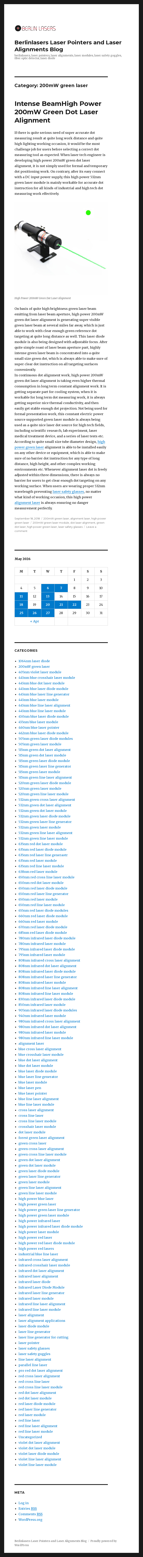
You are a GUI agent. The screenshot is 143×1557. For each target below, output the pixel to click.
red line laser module (35, 1431)
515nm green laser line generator (44, 766)
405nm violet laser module (39, 672)
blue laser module (32, 1082)
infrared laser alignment (38, 1276)
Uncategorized (30, 1437)
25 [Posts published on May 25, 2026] (21, 613)
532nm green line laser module (43, 838)
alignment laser (27, 503)
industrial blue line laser (38, 1254)
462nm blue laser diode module (43, 733)
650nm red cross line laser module (46, 877)
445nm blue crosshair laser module (46, 678)
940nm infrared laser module (42, 1016)
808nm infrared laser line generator (47, 977)
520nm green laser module (39, 788)
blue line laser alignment (38, 1099)
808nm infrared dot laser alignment (47, 966)
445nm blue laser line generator (44, 694)
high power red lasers (36, 1249)
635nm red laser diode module (42, 849)
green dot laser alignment (39, 1160)
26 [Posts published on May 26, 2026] (35, 613)
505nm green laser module (39, 744)
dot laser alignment (82, 522)
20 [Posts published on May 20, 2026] (48, 605)
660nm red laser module (38, 922)
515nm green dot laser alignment (44, 750)
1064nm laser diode (34, 661)
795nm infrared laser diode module (46, 949)
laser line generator (34, 1332)
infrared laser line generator (41, 1293)
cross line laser (30, 1116)
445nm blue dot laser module (41, 683)
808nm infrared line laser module (45, 994)
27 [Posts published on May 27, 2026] (48, 613)
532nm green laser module (39, 827)
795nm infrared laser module (41, 955)
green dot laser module (37, 1165)
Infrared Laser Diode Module (41, 1287)
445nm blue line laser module (42, 711)
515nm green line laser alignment (45, 777)
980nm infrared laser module (42, 1032)
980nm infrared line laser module (45, 1038)
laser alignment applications (41, 1321)
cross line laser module (37, 1121)
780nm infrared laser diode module (46, 938)
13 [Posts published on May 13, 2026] (47, 596)
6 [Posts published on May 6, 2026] (48, 588)
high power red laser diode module (46, 1243)
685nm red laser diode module (42, 933)
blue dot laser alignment (38, 1060)
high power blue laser (36, 1199)
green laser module (34, 1182)
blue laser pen (29, 1088)
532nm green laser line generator (45, 822)
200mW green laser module (51, 522)
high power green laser (42, 526)
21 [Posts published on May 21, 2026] (61, 605)
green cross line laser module (42, 1154)
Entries (27, 1509)
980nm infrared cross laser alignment (49, 1021)
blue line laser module (36, 1104)
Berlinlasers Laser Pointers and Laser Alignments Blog (50, 1541)
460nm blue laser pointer (38, 728)
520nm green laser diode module (44, 783)
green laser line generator (39, 1176)
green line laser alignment (39, 1188)
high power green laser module (43, 1215)
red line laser (29, 1420)
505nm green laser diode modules (45, 739)
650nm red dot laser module (41, 883)
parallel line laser (32, 1365)
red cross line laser (34, 1382)
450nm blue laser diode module (43, 716)
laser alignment (31, 1315)
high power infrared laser (39, 1221)
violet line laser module (37, 1465)
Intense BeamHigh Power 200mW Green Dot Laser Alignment (57, 112)
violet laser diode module (38, 1454)
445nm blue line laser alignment (44, 705)
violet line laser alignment (39, 1459)
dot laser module (31, 1132)
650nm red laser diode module (42, 888)
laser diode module (33, 1326)
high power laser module (38, 1232)
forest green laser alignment (41, 1138)
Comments (30, 1514)
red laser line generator (37, 1409)
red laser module (32, 1415)
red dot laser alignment (37, 1393)
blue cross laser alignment (39, 1049)
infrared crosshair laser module (44, 1265)
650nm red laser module (38, 899)
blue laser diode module (37, 1071)
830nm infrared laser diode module (46, 999)
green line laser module (37, 1193)
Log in (23, 1503)
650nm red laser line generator (43, 894)
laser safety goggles (34, 1354)
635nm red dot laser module (40, 844)
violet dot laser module (36, 1448)
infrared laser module (36, 1298)
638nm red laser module (37, 872)
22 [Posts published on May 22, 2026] (74, 605)
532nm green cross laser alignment (46, 800)
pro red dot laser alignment (40, 1370)
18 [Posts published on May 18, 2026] (21, 605)
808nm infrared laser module (42, 982)
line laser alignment (34, 1359)
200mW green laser (56, 518)
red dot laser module (35, 1398)
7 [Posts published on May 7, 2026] (61, 588)
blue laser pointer (32, 1093)
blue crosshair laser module (41, 1055)
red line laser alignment (37, 1426)
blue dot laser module (35, 1066)
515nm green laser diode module (44, 761)
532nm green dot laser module (42, 811)
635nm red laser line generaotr (43, 855)
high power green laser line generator (49, 1210)
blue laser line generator (38, 1077)
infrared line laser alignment (41, 1304)
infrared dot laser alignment (41, 1271)
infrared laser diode (34, 1282)
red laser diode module (36, 1404)
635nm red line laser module (41, 866)
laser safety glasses (68, 492)
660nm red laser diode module (43, 916)
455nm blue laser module (38, 722)
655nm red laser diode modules (43, 910)
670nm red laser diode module (42, 927)
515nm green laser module (39, 772)
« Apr (34, 621)
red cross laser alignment (39, 1376)
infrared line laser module (39, 1310)
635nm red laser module (37, 861)
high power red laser (35, 1237)
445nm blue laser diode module (43, 689)
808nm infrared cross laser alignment (49, 960)
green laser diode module (38, 1171)
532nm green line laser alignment (45, 833)
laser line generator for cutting (43, 1337)
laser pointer (29, 1343)
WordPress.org (30, 1520)
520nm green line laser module (43, 794)
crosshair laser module (37, 1127)
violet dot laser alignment (39, 1443)
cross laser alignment (36, 1110)
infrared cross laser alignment (43, 1260)
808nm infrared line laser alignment (48, 988)
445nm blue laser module (38, 700)
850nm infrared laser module (42, 1005)
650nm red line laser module (41, 905)
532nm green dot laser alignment (44, 805)
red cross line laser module (40, 1387)
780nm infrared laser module (42, 944)
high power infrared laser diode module (50, 1226)
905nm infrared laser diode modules (47, 1010)
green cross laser (32, 1143)
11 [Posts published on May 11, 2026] (21, 596)
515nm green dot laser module (42, 755)
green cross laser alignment (41, 1149)
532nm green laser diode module (44, 816)
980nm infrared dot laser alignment (47, 1027)
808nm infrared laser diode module (47, 971)
